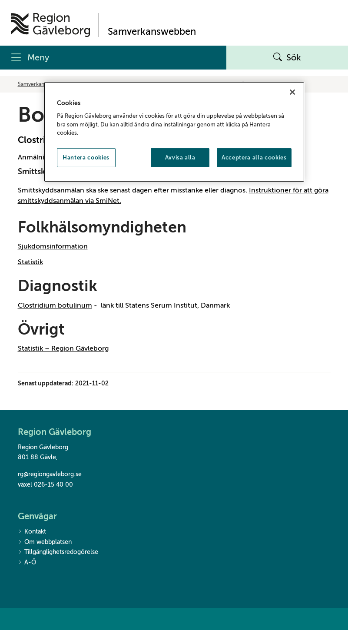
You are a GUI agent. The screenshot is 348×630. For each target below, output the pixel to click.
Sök (287, 57)
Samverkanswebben (42, 84)
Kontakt (32, 532)
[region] (174, 131)
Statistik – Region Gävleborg (63, 348)
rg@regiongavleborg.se (50, 474)
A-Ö (27, 563)
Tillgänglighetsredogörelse (58, 552)
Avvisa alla (180, 157)
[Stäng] (292, 91)
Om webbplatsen (45, 542)
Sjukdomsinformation (53, 246)
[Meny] (113, 58)
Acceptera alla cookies (254, 157)
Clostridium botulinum (55, 305)
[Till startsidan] (50, 25)
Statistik (30, 262)
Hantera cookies (86, 157)
